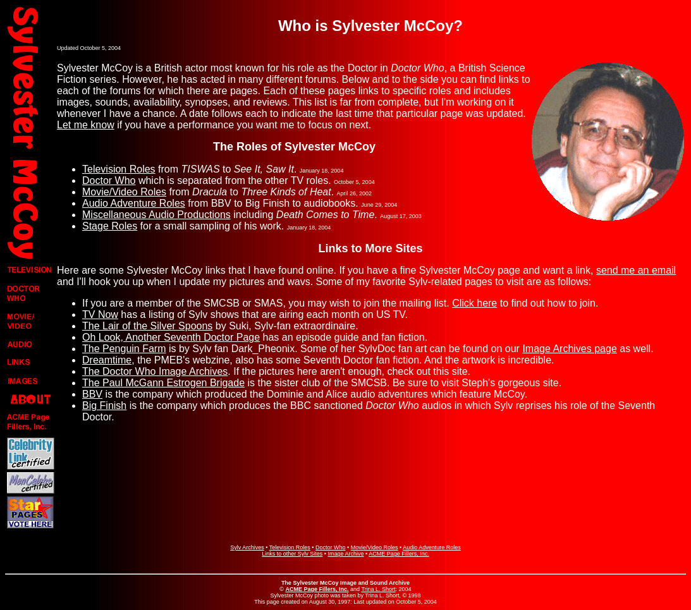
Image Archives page (569, 348)
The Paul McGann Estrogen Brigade (163, 382)
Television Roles (119, 169)
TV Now (100, 314)
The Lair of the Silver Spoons (147, 325)
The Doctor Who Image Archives (155, 371)
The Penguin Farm (124, 348)
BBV (92, 394)
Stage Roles (109, 226)
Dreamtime (106, 360)
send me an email (636, 270)
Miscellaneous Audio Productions (156, 214)
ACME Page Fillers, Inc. (399, 554)
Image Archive (345, 554)
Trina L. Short (378, 589)
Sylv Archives (247, 547)
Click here (474, 303)
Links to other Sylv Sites (292, 554)
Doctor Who (108, 180)
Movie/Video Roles (124, 191)
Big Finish (104, 405)
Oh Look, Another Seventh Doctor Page (171, 337)
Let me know (85, 124)
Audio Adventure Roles (133, 203)
